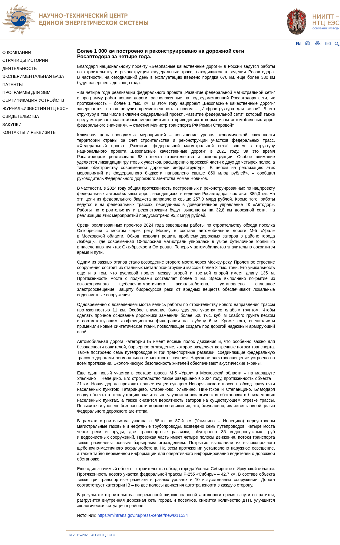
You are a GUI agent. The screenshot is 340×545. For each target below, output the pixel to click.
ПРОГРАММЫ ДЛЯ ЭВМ (26, 92)
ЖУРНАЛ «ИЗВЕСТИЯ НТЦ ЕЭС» (35, 108)
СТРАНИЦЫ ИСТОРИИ (25, 60)
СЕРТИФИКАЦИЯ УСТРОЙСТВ (33, 100)
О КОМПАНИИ (16, 52)
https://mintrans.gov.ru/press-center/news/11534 (142, 515)
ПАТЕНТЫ (12, 84)
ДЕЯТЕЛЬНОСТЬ (19, 68)
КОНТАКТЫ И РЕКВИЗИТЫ (29, 132)
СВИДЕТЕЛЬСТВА (20, 116)
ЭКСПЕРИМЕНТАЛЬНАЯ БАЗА (33, 76)
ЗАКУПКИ (11, 124)
